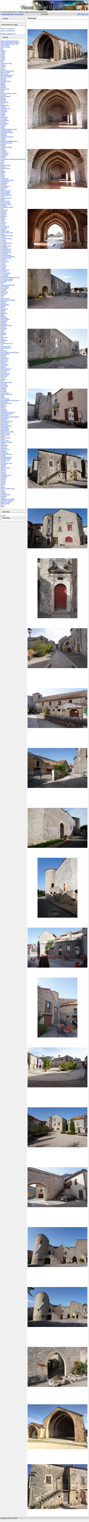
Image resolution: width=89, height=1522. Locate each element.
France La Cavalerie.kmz (8, 33)
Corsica (3, 157)
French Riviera (5, 186)
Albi (2, 48)
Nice (2, 336)
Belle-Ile (3, 84)
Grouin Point (4, 210)
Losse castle (4, 292)
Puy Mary (3, 391)
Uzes (2, 485)
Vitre (2, 505)
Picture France (19, 14)
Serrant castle (5, 440)
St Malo (3, 455)
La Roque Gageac (6, 255)
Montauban (4, 321)
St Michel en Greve (6, 457)
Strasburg (3, 464)
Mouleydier (4, 328)
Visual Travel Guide (7, 14)
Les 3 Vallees (4, 276)
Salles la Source (5, 434)
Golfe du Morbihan (6, 198)
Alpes (2, 50)
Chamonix (4, 135)
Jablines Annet (5, 231)
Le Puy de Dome (5, 273)
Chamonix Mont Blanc (7, 136)
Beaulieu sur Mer (6, 81)
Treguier (3, 479)
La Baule (3, 240)
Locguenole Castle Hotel (8, 285)
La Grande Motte (6, 246)
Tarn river (3, 470)
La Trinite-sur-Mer (6, 258)
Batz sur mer (4, 74)
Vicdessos (4, 496)
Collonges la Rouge (6, 147)
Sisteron (3, 443)
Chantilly (3, 138)
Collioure (3, 145)
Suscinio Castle (5, 467)
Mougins (3, 327)
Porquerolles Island (6, 382)
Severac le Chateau (6, 442)
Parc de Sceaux (5, 348)
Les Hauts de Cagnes (7, 279)
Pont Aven (4, 372)
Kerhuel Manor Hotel (7, 232)
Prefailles (3, 388)
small (78, 14)
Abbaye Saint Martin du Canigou (10, 42)
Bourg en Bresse (5, 96)
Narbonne (3, 333)
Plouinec (3, 367)
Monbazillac (4, 318)
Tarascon (3, 469)
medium (82, 14)
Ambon (3, 53)
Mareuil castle (5, 304)
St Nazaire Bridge (6, 458)
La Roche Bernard (6, 252)
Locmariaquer (5, 288)
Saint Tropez (4, 424)
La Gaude (3, 244)
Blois (2, 92)
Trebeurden (4, 476)
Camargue (4, 110)
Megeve (3, 310)
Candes (3, 114)
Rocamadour (4, 401)
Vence (2, 490)
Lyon (2, 297)
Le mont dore (4, 274)
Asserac (3, 65)
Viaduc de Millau (5, 494)
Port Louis (4, 384)
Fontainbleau (4, 178)
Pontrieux (3, 379)
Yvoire (2, 506)
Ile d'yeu (3, 225)
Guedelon (3, 211)
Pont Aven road (5, 373)
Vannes (3, 487)
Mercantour (4, 313)
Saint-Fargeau (5, 428)
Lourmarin (4, 294)
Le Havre (3, 267)
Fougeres (3, 184)
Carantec (3, 121)
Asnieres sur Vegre (6, 63)
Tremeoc (3, 481)
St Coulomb (4, 452)
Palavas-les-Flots (6, 346)
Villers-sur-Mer (5, 503)
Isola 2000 (4, 228)
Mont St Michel (5, 319)
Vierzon (3, 497)
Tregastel (3, 478)
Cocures (3, 144)
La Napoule (4, 247)
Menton (3, 312)
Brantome (3, 101)
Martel (2, 307)
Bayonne (3, 78)
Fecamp (3, 175)
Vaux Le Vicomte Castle (8, 488)
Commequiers (5, 153)
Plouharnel (4, 366)
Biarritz (3, 90)
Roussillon (4, 409)
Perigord (3, 355)
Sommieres (4, 448)
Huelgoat (3, 222)
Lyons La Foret (5, 298)
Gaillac (3, 189)
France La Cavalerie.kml (8, 30)
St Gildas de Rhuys (6, 454)
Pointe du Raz (5, 370)
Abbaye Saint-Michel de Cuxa (9, 44)
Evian (2, 174)
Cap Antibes (4, 117)
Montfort (3, 322)
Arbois (2, 60)
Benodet (3, 86)
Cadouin (3, 107)
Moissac (3, 316)
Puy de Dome (5, 393)
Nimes (2, 339)
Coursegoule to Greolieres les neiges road (13, 159)
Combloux (4, 151)
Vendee (3, 491)
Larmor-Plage (5, 261)
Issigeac (3, 229)
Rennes (3, 397)
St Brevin (3, 451)
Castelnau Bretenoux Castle (9, 129)
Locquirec (3, 289)
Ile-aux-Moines (5, 226)
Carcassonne (4, 123)
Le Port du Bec (5, 270)
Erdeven (3, 171)
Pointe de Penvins (6, 369)
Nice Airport (4, 337)
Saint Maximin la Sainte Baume (10, 416)
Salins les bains (5, 433)
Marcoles (3, 303)
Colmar (3, 148)
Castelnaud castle (6, 130)
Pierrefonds (4, 360)
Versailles (3, 493)
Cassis (3, 127)
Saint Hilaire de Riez (7, 413)
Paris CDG (4, 351)
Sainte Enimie (5, 430)
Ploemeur (3, 363)
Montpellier (4, 324)
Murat (2, 331)
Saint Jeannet (5, 415)
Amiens (3, 54)
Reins (2, 395)
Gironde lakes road (6, 195)
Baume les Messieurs (7, 75)
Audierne (3, 66)
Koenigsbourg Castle (7, 235)
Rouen (3, 407)
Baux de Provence (6, 77)
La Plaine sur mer (6, 250)
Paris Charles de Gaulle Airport (10, 352)
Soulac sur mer (5, 449)
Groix (2, 208)
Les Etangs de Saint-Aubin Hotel (10, 277)
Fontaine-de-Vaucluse (7, 180)
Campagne (4, 111)
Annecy (3, 57)
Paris (2, 349)
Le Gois (3, 264)
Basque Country (5, 72)
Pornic (2, 381)
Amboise (3, 51)
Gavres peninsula (6, 190)
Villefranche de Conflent (8, 499)
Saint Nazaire (5, 418)
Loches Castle (5, 286)
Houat (2, 220)
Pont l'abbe (4, 376)
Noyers (3, 342)
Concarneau (4, 154)
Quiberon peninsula (6, 394)
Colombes (4, 150)
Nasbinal (3, 334)
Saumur (3, 439)
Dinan (2, 163)
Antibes (3, 59)
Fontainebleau (5, 181)
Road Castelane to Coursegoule (10, 400)
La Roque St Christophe (8, 256)
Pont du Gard (4, 375)
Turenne (3, 484)
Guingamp (4, 216)
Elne (2, 169)
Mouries (3, 330)
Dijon (2, 162)
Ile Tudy (3, 223)
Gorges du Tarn (5, 202)
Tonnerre (3, 472)
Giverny (3, 196)
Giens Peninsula (5, 192)
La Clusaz (4, 241)
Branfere (3, 99)
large (86, 14)
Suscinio (3, 466)
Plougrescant (4, 364)
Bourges (3, 98)
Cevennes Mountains (7, 132)
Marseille (3, 306)
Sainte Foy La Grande (7, 431)
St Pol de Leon (5, 460)
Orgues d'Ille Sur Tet (6, 343)
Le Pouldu (4, 271)
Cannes (3, 115)
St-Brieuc (3, 461)
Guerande (4, 213)
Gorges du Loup (5, 201)
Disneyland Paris (6, 165)
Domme (3, 166)
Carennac (3, 124)
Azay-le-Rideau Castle (7, 71)
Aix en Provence (5, 47)
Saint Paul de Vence (6, 421)
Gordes (3, 199)
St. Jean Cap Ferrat (6, 463)
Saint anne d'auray (6, 425)
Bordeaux (3, 95)
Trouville (3, 482)
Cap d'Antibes (5, 120)
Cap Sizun (4, 118)
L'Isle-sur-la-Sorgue (6, 238)
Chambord (4, 133)
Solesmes (3, 446)
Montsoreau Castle (6, 325)
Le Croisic (4, 262)
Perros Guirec (5, 358)
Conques (3, 156)
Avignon (3, 69)
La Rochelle (4, 253)
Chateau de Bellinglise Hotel (9, 141)
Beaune (3, 83)
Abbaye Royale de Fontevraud (9, 41)
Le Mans (3, 268)
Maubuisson (4, 309)
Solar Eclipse (4, 445)
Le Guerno (4, 265)
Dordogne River (5, 168)
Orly (2, 345)
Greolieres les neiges (7, 207)
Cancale (3, 112)
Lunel (2, 295)
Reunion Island (5, 398)
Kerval (2, 234)
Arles (2, 62)
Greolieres (4, 205)
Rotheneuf (4, 406)
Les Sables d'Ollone (6, 280)
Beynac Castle (5, 89)
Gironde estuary (5, 193)
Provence (3, 390)
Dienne (3, 160)
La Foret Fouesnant (6, 243)
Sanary (3, 436)
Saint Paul (4, 419)
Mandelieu (4, 301)
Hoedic (3, 217)
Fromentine (4, 187)
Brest (2, 104)
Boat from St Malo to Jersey (9, 93)
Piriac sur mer (5, 361)
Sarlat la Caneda (5, 437)
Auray (2, 68)
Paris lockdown (5, 354)
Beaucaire (4, 80)
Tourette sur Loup (6, 475)
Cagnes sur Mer (5, 108)
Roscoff (3, 404)
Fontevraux (4, 183)
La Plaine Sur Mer (6, 249)
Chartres (3, 139)
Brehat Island (4, 102)
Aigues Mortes (5, 45)
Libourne (3, 282)
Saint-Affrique (5, 427)
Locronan (3, 291)
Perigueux (4, 357)
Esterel (3, 172)
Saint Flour (4, 410)
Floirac (3, 177)
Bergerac (3, 87)
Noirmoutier (4, 340)
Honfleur (3, 219)
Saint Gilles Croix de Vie (8, 412)
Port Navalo (4, 385)
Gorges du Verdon (6, 204)
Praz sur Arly (4, 387)
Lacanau (3, 259)
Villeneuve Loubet (6, 502)
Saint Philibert (5, 422)
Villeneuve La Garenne (7, 500)
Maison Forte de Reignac (8, 300)
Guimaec (3, 214)
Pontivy (3, 378)
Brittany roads (5, 105)
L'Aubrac (3, 237)
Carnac (3, 126)
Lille (2, 283)
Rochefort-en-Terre (6, 403)
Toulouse (3, 473)
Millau (2, 315)
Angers (3, 56)
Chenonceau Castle (6, 142)
